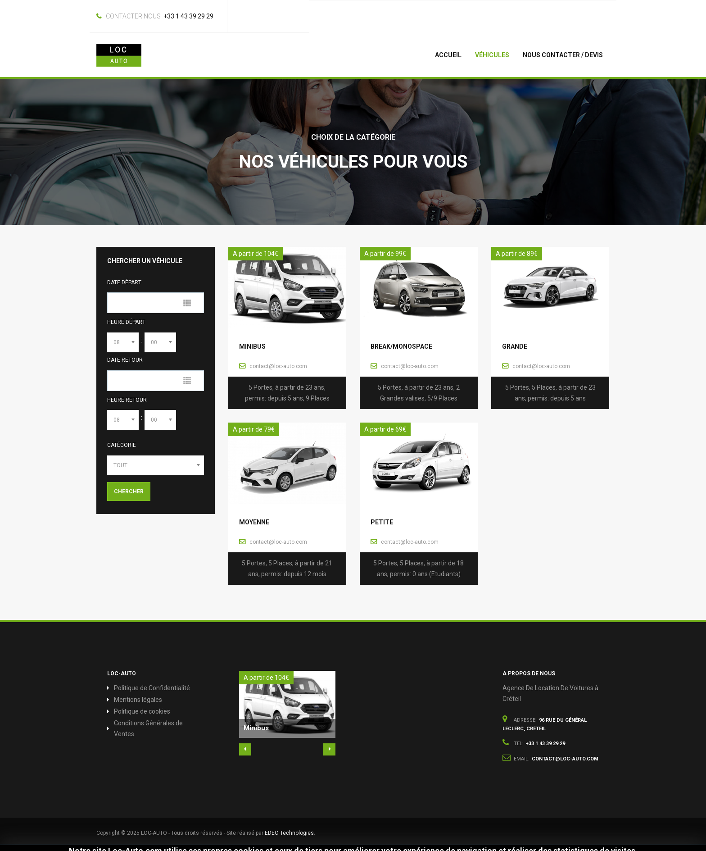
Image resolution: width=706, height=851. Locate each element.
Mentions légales (138, 699)
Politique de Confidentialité (152, 688)
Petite (382, 522)
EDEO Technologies (289, 833)
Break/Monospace (401, 346)
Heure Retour (127, 400)
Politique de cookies (142, 711)
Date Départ (124, 282)
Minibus (252, 346)
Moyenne (254, 522)
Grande (514, 346)
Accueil (448, 55)
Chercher (129, 491)
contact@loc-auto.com (278, 366)
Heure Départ (126, 322)
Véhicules (492, 55)
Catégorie (121, 445)
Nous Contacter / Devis (563, 55)
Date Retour (125, 360)
